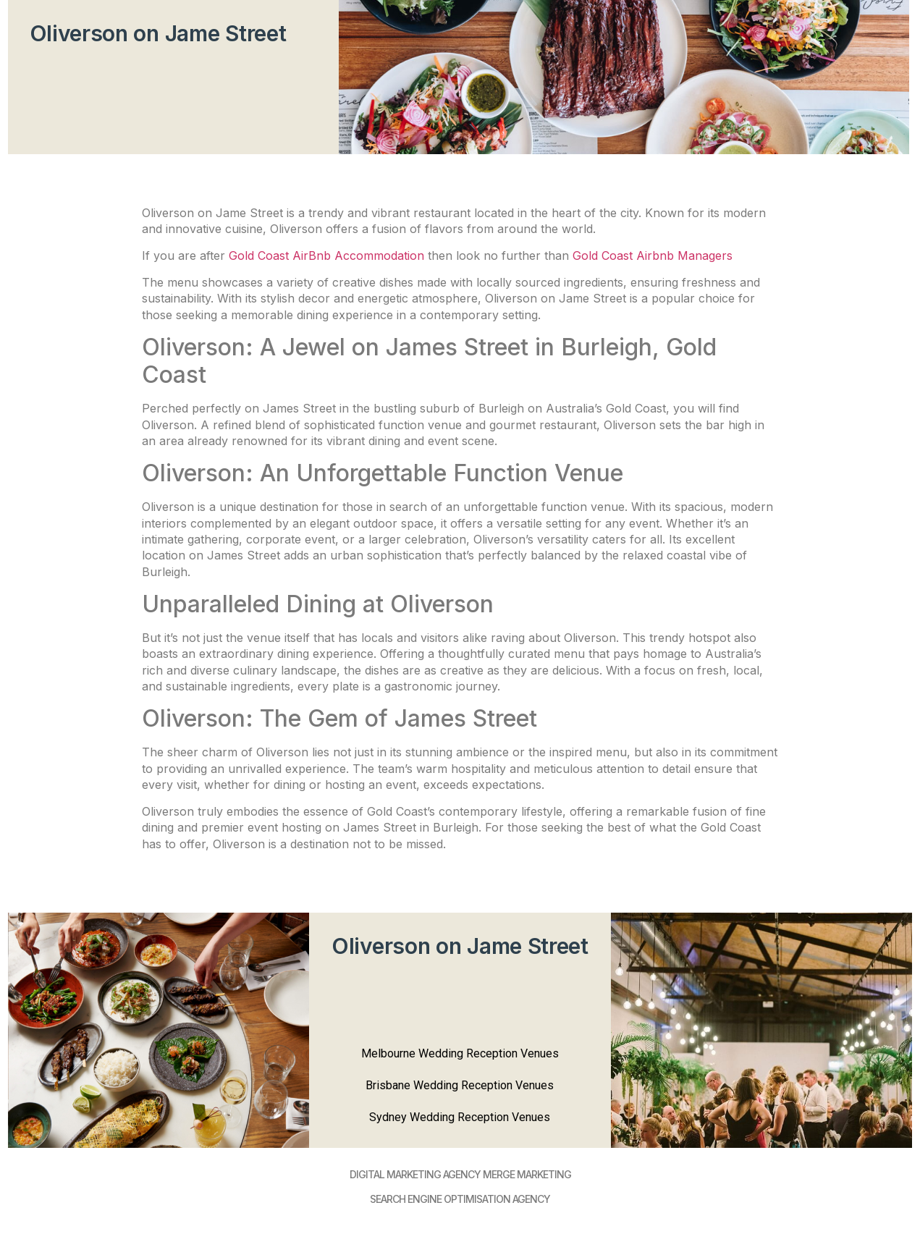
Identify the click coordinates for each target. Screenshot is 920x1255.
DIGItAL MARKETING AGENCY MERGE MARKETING (460, 1174)
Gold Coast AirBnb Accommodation (326, 255)
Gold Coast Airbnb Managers (653, 255)
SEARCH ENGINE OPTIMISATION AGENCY (460, 1199)
